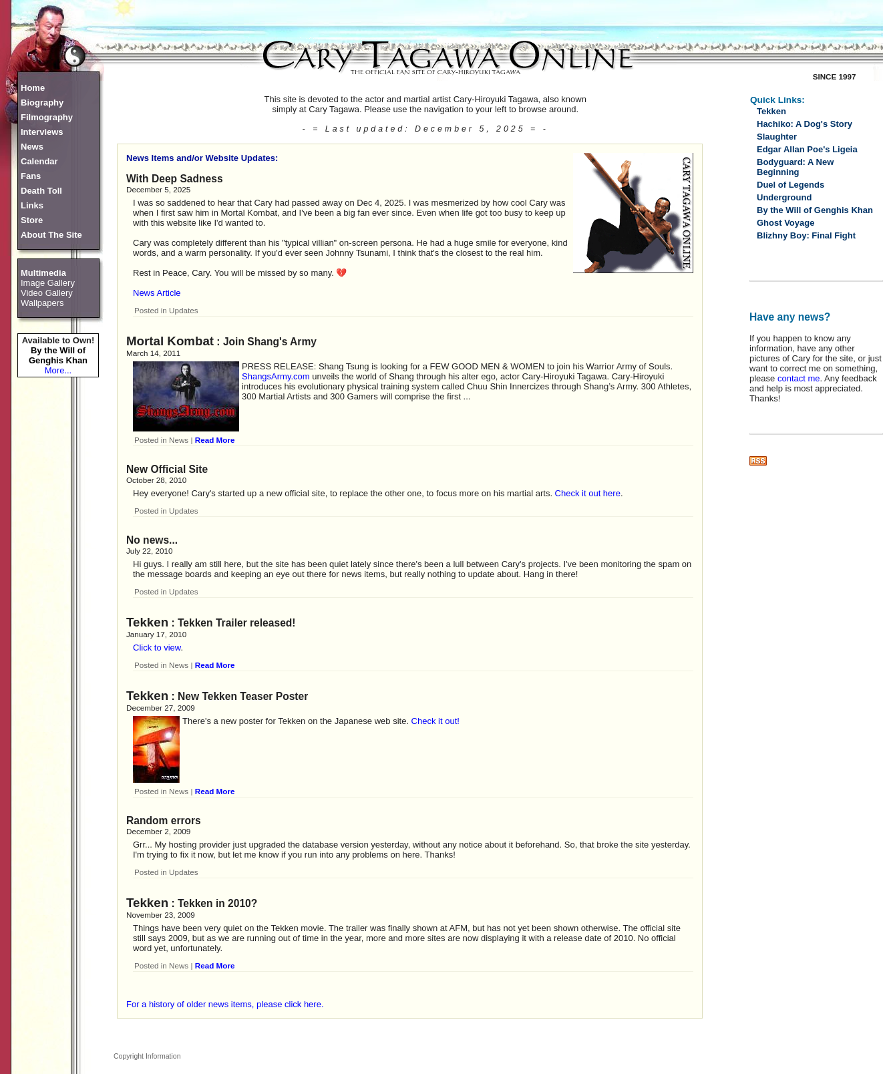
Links (32, 205)
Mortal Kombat (170, 341)
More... (58, 370)
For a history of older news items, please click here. (225, 1004)
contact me (798, 378)
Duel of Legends (790, 185)
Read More (215, 439)
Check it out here (588, 493)
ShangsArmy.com (276, 376)
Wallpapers (42, 303)
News (32, 147)
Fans (31, 176)
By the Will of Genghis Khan (58, 355)
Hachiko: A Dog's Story (804, 124)
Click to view (157, 648)
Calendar (39, 161)
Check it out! (435, 721)
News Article (157, 293)
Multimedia (43, 273)
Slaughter (777, 137)
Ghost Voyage (785, 223)
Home (33, 88)
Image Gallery (48, 283)
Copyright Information (147, 1056)
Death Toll (41, 191)
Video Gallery (47, 293)
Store (32, 220)
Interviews (42, 132)
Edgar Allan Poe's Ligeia (807, 149)
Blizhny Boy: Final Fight (806, 235)
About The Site (51, 235)
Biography (42, 103)
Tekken (147, 622)
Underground (784, 197)
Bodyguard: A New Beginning (795, 167)
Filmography (47, 117)
